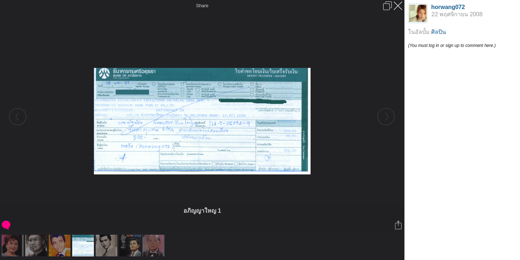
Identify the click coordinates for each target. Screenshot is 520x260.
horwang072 (448, 7)
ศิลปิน (438, 32)
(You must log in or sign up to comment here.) (452, 45)
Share (202, 5)
